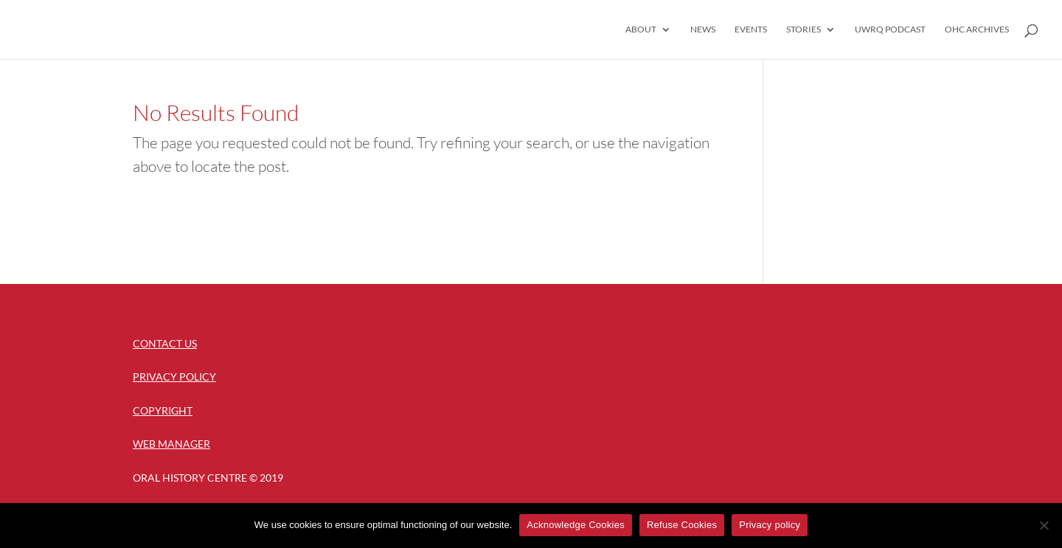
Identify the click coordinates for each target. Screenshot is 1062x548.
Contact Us (165, 343)
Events (751, 29)
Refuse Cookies (682, 524)
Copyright (162, 410)
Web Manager (171, 443)
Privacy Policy (174, 376)
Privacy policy (769, 524)
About (640, 29)
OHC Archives (977, 29)
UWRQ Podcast (890, 29)
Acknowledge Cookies (576, 524)
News (702, 29)
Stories (803, 29)
